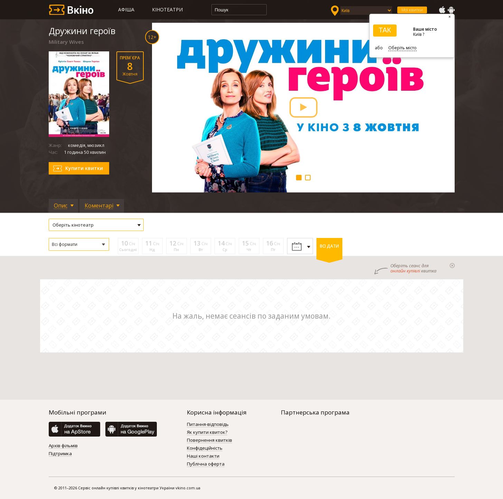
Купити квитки (84, 168)
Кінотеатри (167, 9)
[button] (79, 244)
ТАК (385, 30)
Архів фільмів (63, 446)
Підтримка (60, 454)
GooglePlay (451, 10)
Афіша (126, 9)
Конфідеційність (204, 448)
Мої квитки (412, 10)
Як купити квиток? (207, 432)
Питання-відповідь (208, 424)
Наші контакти (203, 456)
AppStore (441, 10)
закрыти (452, 265)
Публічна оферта (206, 464)
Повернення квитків (209, 440)
